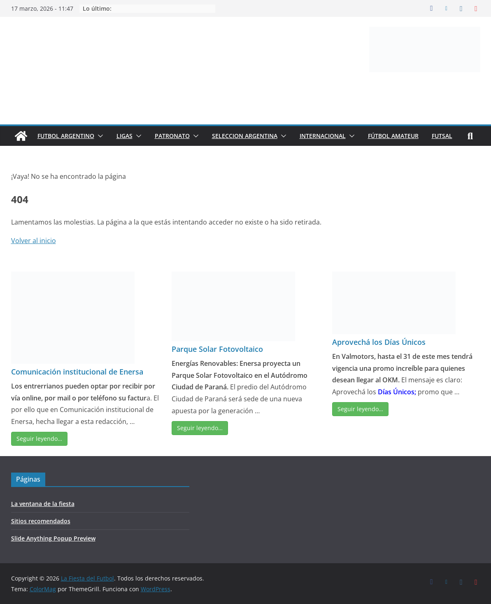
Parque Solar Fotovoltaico (217, 349)
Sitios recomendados (40, 521)
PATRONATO (172, 136)
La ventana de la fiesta (42, 504)
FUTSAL (442, 136)
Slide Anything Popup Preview (53, 538)
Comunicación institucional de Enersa (77, 372)
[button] (98, 136)
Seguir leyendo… (39, 438)
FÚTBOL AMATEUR (393, 136)
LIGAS (124, 136)
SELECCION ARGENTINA (244, 136)
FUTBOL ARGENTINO (65, 136)
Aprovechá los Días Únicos (379, 342)
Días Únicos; (397, 391)
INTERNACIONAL (323, 136)
